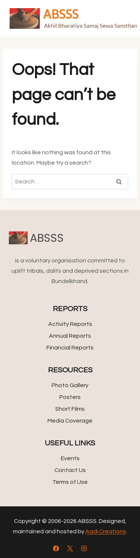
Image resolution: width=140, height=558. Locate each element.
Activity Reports (70, 324)
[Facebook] (56, 548)
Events (70, 458)
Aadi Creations (105, 531)
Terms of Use (70, 482)
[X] (70, 548)
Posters (70, 397)
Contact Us (70, 470)
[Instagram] (84, 548)
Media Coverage (70, 421)
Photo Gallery (70, 385)
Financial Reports (70, 348)
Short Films (70, 409)
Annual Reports (70, 336)
